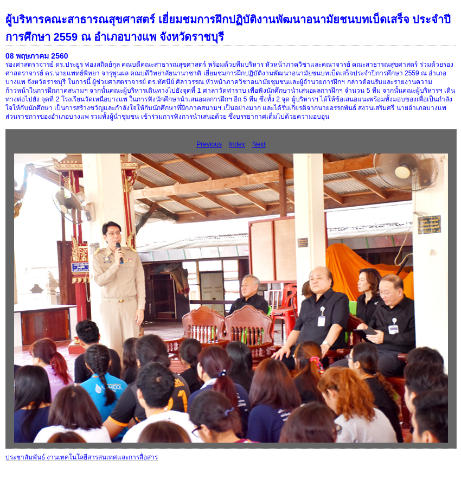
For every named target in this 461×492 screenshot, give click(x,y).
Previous (209, 144)
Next (259, 144)
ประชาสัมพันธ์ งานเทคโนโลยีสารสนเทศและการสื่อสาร (81, 457)
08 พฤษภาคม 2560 (36, 56)
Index (237, 144)
